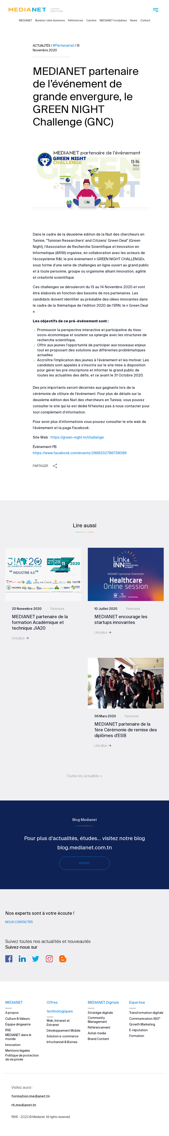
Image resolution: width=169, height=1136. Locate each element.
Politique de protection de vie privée (22, 1057)
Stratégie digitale (100, 1012)
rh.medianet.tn (23, 1105)
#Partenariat (63, 45)
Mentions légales (17, 1050)
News (133, 20)
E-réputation (138, 1030)
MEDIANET (25, 20)
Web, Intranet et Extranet (58, 1022)
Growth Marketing (142, 1024)
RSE (8, 1030)
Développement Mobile (63, 1030)
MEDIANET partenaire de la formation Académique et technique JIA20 (40, 622)
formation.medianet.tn (30, 1096)
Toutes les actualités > (84, 776)
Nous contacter (19, 922)
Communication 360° (144, 1018)
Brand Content (98, 1039)
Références (75, 20)
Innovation (12, 1044)
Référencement (99, 1027)
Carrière (91, 20)
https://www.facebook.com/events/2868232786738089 (80, 453)
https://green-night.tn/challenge (77, 437)
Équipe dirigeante (18, 1024)
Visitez (84, 863)
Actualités (41, 45)
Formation (136, 1036)
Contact (145, 20)
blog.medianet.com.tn (84, 847)
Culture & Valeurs (17, 1018)
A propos (12, 1012)
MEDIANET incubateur (113, 20)
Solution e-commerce (62, 1036)
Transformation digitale (146, 1012)
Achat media (97, 1033)
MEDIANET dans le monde (18, 1037)
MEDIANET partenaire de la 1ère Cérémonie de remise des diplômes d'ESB (125, 729)
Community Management (97, 1019)
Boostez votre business (50, 20)
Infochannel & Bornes (62, 1042)
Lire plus (20, 638)
